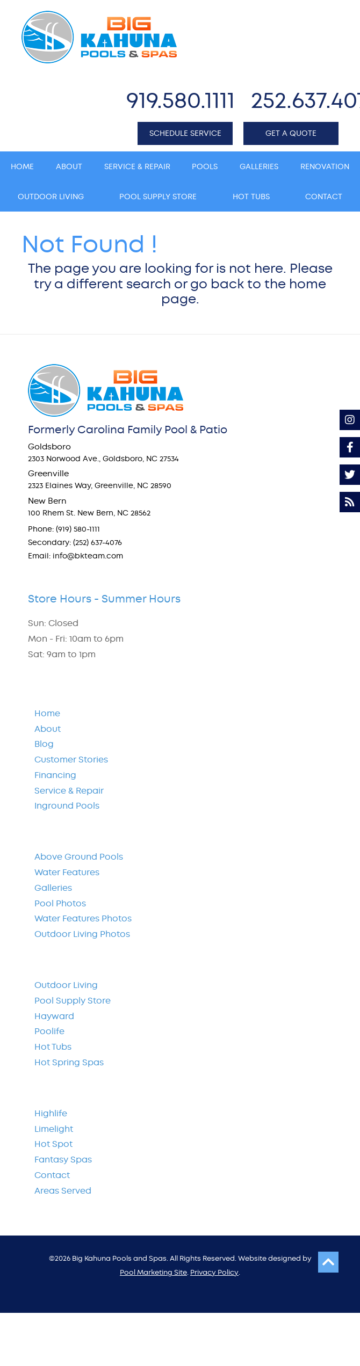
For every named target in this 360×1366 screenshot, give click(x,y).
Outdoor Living (66, 985)
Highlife (50, 1113)
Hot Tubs (52, 1046)
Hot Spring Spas (69, 1062)
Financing (55, 775)
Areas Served (62, 1190)
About (47, 729)
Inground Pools (66, 805)
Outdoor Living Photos (82, 934)
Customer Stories (71, 759)
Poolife (49, 1031)
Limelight (53, 1129)
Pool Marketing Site (153, 1272)
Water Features (66, 872)
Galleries (53, 887)
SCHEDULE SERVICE (185, 133)
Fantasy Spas (63, 1159)
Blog (44, 744)
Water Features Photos (83, 918)
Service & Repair (69, 790)
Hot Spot (53, 1144)
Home (47, 713)
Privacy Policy (214, 1272)
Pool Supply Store (72, 1000)
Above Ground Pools (78, 856)
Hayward (54, 1016)
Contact (52, 1175)
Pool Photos (60, 903)
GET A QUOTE (290, 133)
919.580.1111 (180, 100)
